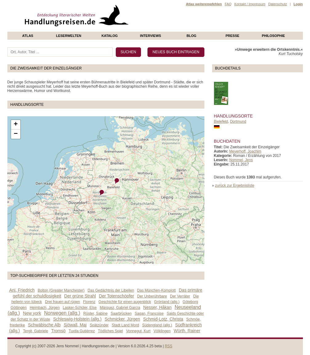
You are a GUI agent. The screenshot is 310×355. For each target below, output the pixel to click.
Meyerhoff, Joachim (245, 151)
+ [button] (16, 124)
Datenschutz (277, 4)
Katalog (110, 36)
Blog (191, 36)
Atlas (27, 36)
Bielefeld (221, 121)
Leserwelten (68, 36)
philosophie (273, 36)
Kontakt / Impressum (249, 4)
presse (233, 36)
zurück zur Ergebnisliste (234, 185)
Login (298, 4)
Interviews (150, 36)
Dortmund (238, 121)
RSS (168, 346)
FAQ (228, 4)
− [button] (16, 134)
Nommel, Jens (241, 160)
